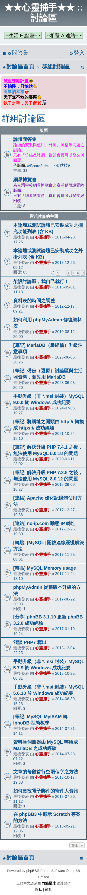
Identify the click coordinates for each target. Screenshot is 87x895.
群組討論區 (23, 118)
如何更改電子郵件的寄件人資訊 (45, 790)
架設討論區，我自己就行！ (41, 281)
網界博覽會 (24, 179)
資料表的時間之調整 (34, 300)
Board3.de (37, 166)
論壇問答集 (24, 139)
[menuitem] (18, 53)
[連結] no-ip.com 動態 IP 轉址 (44, 523)
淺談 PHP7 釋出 (29, 642)
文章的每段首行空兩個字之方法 (45, 771)
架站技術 (62, 165)
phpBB (31, 871)
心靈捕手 (43, 237)
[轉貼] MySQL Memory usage (44, 568)
